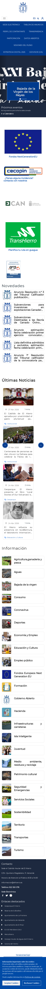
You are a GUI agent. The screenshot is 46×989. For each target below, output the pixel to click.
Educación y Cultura (15, 537)
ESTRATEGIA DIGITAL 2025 (14, 52)
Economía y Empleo (26, 635)
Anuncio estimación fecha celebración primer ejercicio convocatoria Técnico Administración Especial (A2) (29, 333)
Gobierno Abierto (24, 698)
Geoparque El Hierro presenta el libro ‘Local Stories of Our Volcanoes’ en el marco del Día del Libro (18, 492)
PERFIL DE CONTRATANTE (14, 31)
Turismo (19, 850)
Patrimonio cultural (25, 774)
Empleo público (23, 660)
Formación (20, 685)
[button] (3, 79)
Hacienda (19, 711)
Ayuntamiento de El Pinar (14, 925)
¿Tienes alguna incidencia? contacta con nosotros (18, 179)
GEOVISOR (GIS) (36, 52)
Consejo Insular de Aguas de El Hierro (19, 939)
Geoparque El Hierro (12, 906)
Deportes (19, 622)
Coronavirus (21, 610)
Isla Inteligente (22, 736)
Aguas (17, 572)
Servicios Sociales (24, 799)
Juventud (19, 749)
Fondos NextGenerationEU (23, 156)
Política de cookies (32, 977)
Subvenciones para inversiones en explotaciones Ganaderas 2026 (29, 307)
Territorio (19, 824)
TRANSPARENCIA (36, 31)
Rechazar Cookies (31, 983)
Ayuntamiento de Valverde (15, 920)
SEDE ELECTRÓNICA (11, 25)
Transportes (21, 837)
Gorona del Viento (11, 944)
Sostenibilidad (22, 812)
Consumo (20, 597)
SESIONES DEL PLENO (23, 45)
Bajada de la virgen (25, 584)
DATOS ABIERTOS (31, 38)
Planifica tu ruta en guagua (23, 250)
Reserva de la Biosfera (13, 911)
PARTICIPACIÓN (13, 38)
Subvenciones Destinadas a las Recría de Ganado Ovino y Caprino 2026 (29, 320)
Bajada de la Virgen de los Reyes (24, 92)
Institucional (12, 424)
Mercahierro (9, 934)
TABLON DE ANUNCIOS (33, 25)
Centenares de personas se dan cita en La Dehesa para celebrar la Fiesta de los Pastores (18, 454)
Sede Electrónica (8, 892)
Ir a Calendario (7, 114)
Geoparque (11, 499)
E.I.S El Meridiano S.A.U (13, 930)
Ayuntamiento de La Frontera (16, 915)
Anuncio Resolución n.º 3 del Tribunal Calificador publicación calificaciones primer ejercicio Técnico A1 (29, 295)
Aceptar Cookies (11, 983)
